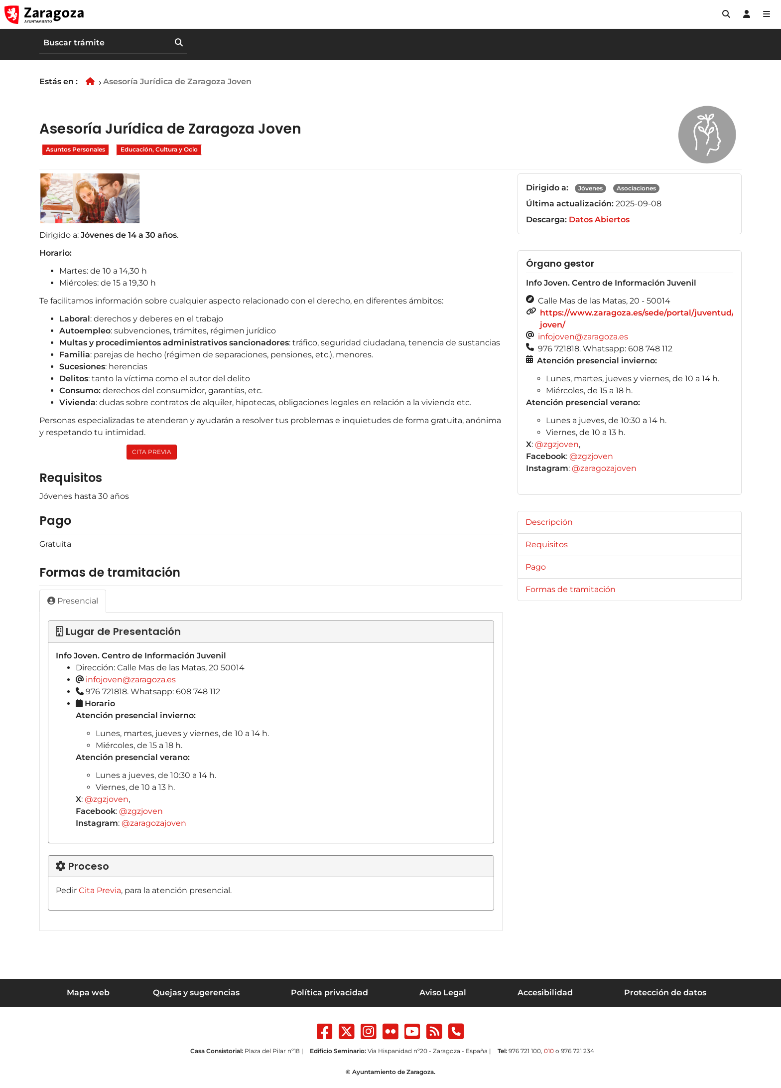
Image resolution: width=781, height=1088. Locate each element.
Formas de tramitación (570, 589)
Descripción (549, 522)
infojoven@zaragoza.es (131, 679)
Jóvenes (590, 188)
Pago (535, 567)
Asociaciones (636, 188)
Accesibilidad (545, 992)
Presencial (72, 601)
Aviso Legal (442, 992)
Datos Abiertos (599, 219)
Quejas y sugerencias (196, 992)
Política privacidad (329, 992)
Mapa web (88, 992)
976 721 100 (525, 1051)
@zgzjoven (107, 799)
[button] (726, 14)
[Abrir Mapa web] (767, 14)
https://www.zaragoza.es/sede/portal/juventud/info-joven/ (647, 318)
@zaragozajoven (154, 823)
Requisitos (546, 544)
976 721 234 (577, 1051)
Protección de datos (665, 992)
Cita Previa (100, 890)
